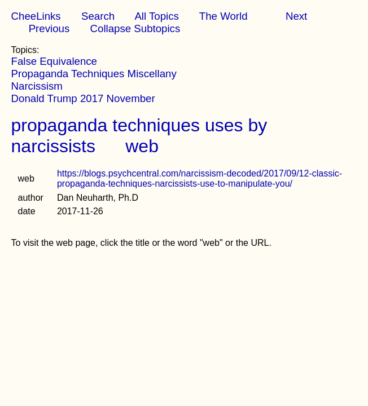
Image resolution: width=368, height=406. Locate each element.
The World (223, 16)
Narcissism (37, 86)
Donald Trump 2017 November (83, 98)
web (142, 146)
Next (296, 16)
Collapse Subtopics (135, 28)
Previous (49, 28)
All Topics (156, 16)
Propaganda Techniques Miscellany (94, 74)
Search (98, 16)
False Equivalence (54, 61)
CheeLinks (36, 16)
